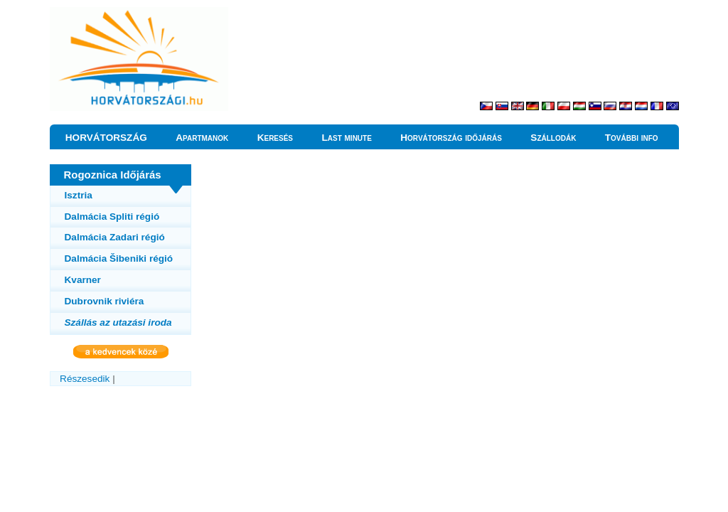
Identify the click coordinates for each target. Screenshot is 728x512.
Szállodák (553, 137)
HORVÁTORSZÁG (106, 137)
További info (631, 137)
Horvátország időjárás (451, 137)
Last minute (346, 137)
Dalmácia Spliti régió (112, 216)
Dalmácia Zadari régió (115, 237)
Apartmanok (202, 137)
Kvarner (83, 279)
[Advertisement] (512, 57)
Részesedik (84, 378)
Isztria (78, 195)
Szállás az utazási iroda (118, 322)
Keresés (275, 137)
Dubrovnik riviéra (104, 301)
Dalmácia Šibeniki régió (119, 258)
